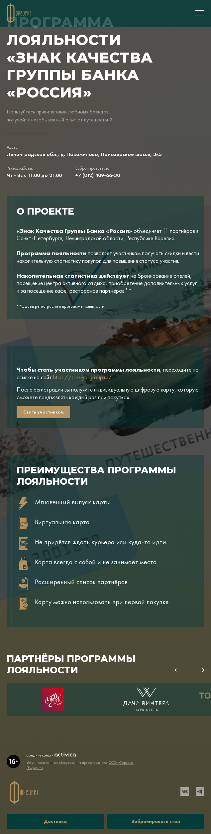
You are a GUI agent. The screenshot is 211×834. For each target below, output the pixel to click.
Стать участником (43, 412)
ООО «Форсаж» (121, 762)
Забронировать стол (156, 821)
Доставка (55, 821)
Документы (35, 767)
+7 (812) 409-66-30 (97, 175)
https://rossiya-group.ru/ (82, 377)
